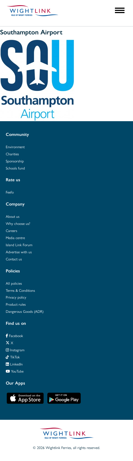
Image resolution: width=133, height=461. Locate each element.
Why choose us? (18, 223)
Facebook (14, 335)
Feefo (10, 192)
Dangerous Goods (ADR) (25, 311)
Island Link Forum (19, 244)
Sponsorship (15, 160)
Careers (11, 230)
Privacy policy (16, 297)
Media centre (15, 237)
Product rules (16, 304)
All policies (14, 283)
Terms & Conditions (20, 290)
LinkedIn (14, 364)
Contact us (14, 258)
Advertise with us (19, 251)
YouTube (15, 371)
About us (12, 216)
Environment (15, 146)
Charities (12, 153)
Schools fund (15, 168)
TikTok (13, 356)
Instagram (15, 349)
